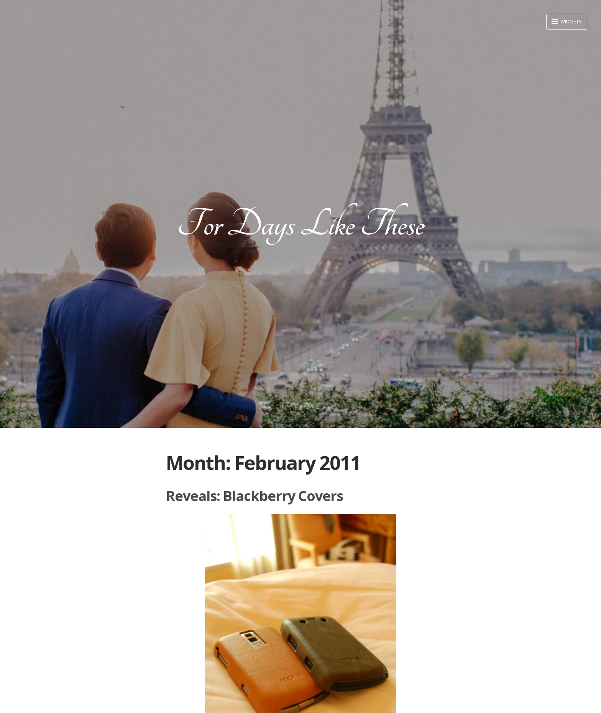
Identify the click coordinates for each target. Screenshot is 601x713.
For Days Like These (300, 224)
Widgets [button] (570, 21)
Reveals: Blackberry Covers (254, 495)
